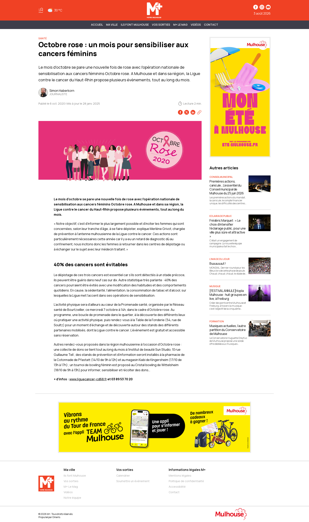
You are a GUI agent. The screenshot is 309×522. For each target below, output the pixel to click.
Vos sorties (161, 24)
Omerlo (56, 517)
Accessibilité (177, 486)
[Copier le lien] (199, 112)
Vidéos (196, 24)
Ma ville (69, 470)
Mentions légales (180, 475)
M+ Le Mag (180, 24)
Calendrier (123, 475)
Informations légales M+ (187, 470)
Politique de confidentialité (186, 481)
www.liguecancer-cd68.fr (88, 379)
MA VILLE (112, 24)
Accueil (97, 24)
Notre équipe (72, 498)
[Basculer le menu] (40, 10)
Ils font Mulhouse (75, 475)
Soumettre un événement (133, 481)
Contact (211, 24)
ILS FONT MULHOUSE (135, 24)
